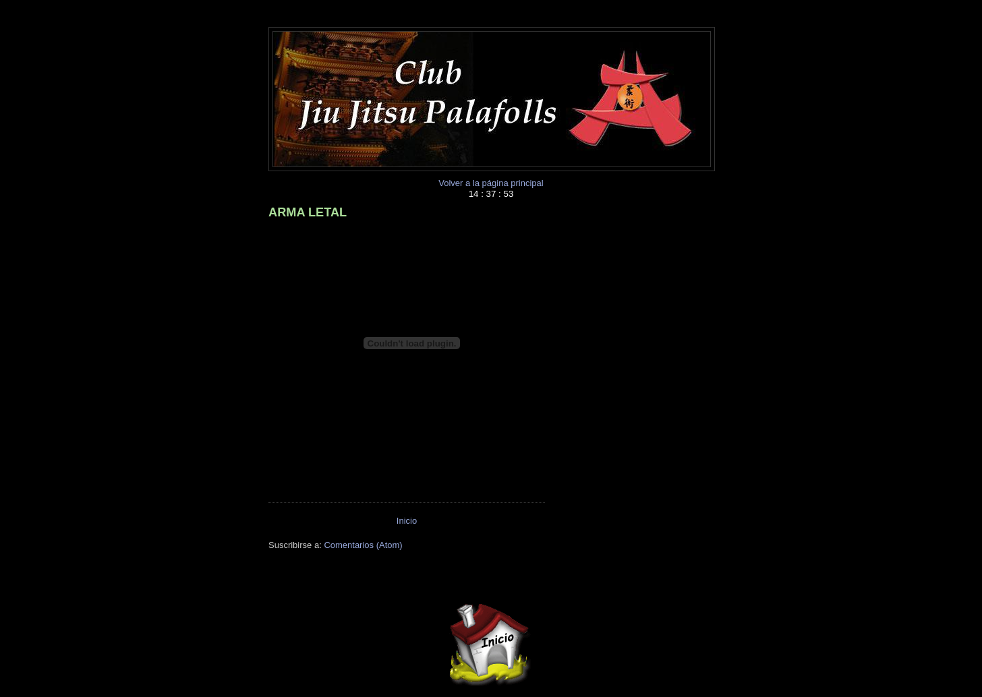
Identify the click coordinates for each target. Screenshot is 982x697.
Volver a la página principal (490, 183)
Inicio (407, 521)
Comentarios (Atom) (363, 545)
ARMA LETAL (307, 212)
